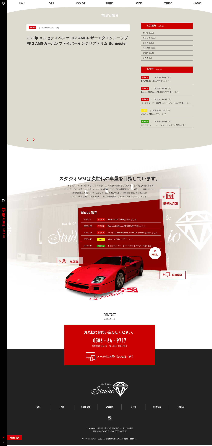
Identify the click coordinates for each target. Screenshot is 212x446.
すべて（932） (149, 33)
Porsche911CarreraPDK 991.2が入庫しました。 (127, 226)
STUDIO (133, 409)
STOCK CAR (85, 409)
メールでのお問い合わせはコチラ (115, 356)
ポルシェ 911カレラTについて (120, 239)
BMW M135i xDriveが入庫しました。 (123, 220)
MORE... (155, 254)
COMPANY (157, 409)
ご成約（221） (149, 53)
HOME (38, 409)
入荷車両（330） (150, 48)
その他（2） (148, 58)
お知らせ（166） (150, 38)
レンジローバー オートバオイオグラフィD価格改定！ (130, 246)
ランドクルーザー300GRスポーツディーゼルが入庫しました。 (133, 233)
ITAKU (62, 409)
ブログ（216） (149, 43)
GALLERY (109, 409)
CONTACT (181, 409)
